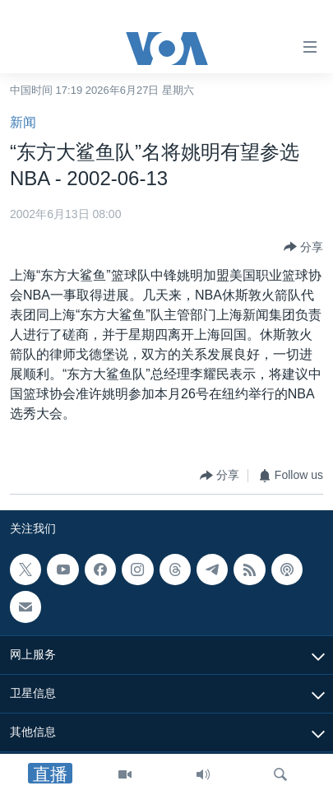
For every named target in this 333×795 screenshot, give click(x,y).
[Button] (303, 247)
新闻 (23, 122)
